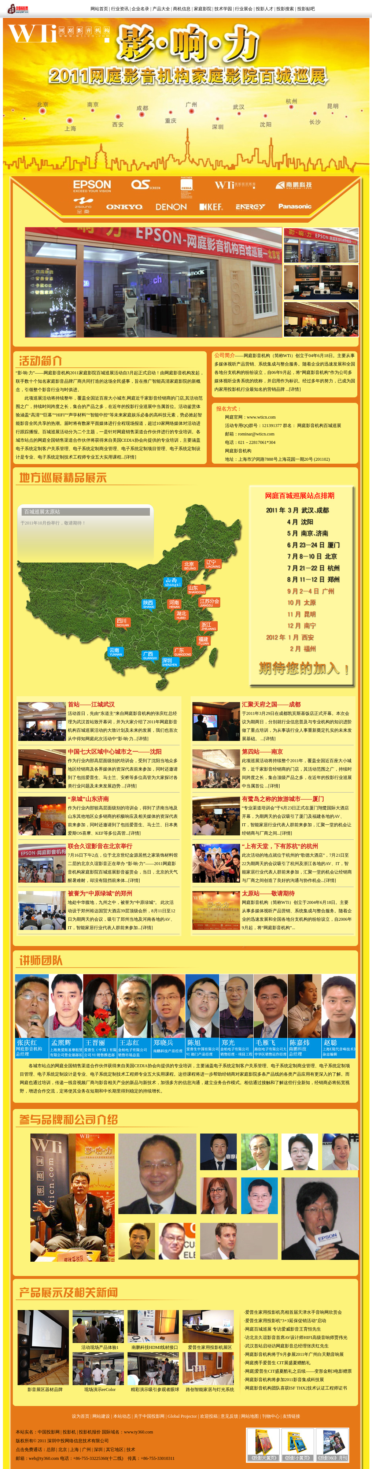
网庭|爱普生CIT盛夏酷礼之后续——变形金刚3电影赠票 (298, 1371)
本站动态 (122, 1416)
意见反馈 (229, 1416)
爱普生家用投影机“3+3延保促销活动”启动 (285, 1320)
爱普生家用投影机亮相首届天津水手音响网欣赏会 (293, 1312)
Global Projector (182, 1416)
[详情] (130, 457)
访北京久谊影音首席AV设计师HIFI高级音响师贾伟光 (296, 1337)
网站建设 (101, 1416)
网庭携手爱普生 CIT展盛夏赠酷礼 (277, 1362)
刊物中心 (271, 1416)
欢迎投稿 (209, 1416)
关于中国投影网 (149, 1416)
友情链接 (291, 1416)
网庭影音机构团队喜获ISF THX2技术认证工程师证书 (296, 1388)
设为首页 (80, 1416)
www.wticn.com (261, 417)
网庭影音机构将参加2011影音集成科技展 (284, 1379)
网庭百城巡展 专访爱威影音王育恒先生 (283, 1329)
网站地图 (250, 1416)
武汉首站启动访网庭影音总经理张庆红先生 (287, 1346)
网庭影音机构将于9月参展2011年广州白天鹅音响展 (294, 1354)
